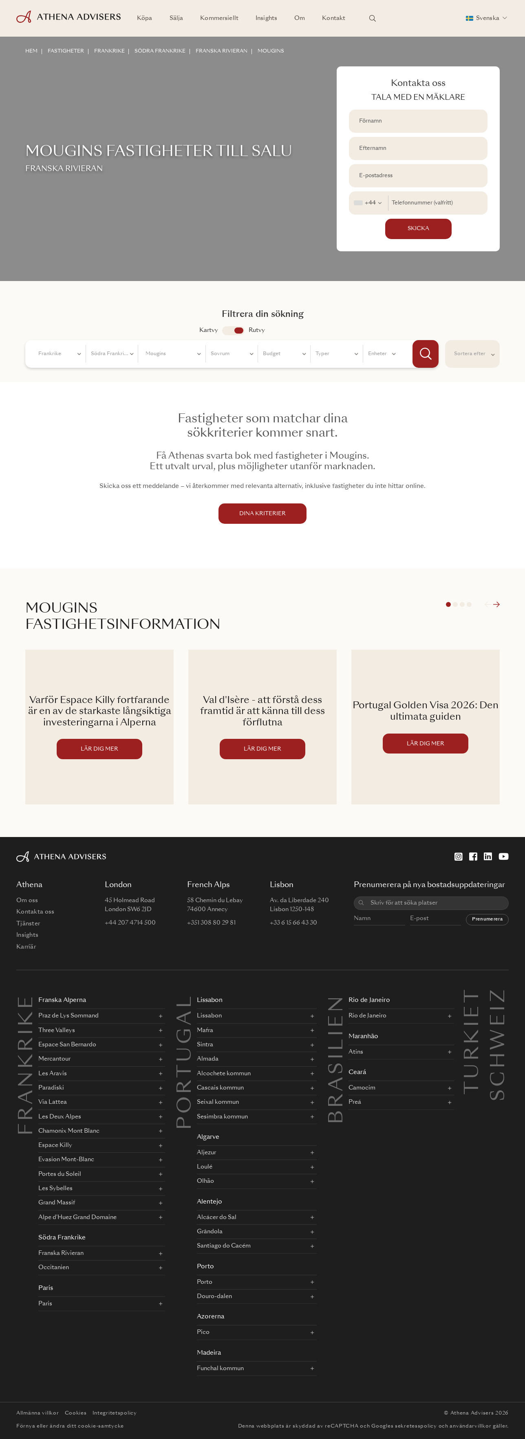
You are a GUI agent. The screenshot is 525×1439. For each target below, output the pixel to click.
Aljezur (206, 1153)
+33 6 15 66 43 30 (293, 923)
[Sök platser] (372, 18)
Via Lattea (52, 1102)
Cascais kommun (220, 1088)
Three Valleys (56, 1030)
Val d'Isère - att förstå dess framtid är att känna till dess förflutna (262, 711)
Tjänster (28, 924)
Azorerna (210, 1317)
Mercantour (54, 1059)
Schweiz (499, 996)
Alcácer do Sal (216, 1217)
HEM (31, 51)
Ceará (357, 1073)
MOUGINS (271, 51)
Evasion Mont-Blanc (66, 1159)
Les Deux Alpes (59, 1117)
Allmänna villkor (37, 1413)
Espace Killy (55, 1145)
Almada (207, 1059)
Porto (205, 1267)
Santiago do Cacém (224, 1246)
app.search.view (233, 330)
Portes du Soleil (59, 1174)
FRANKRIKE (109, 51)
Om (299, 18)
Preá (355, 1102)
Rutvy (257, 330)
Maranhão (363, 1037)
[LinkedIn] (488, 856)
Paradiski (51, 1088)
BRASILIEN (337, 1059)
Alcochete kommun (224, 1074)
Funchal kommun (220, 1368)
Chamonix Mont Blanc (68, 1131)
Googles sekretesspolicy (404, 1426)
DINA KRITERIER (262, 513)
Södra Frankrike (62, 1238)
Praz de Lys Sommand (68, 1016)
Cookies (76, 1413)
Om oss (27, 900)
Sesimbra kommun (222, 1117)
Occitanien (53, 1267)
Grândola (210, 1232)
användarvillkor (470, 1426)
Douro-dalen (214, 1296)
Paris (45, 1288)
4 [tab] (469, 604)
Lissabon (210, 1000)
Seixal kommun (218, 1102)
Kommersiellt (219, 18)
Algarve (208, 1137)
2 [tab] (455, 604)
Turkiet (473, 996)
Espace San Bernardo (67, 1045)
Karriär (26, 947)
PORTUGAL (185, 1062)
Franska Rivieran (61, 1253)
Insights (266, 18)
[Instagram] (458, 856)
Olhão (205, 1181)
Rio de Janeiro (369, 1000)
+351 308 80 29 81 (211, 923)
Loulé (204, 1167)
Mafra (205, 1030)
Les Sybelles (55, 1188)
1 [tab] (448, 604)
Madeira (209, 1353)
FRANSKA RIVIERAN (222, 51)
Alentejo (209, 1202)
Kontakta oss (35, 912)
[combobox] (368, 203)
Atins (356, 1052)
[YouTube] (504, 856)
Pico (203, 1332)
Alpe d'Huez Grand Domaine (77, 1217)
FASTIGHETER (66, 51)
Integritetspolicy (115, 1413)
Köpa (144, 18)
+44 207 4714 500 (130, 923)
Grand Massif (56, 1203)
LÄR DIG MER (99, 749)
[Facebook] (473, 856)
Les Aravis (52, 1074)
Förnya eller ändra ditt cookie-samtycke (70, 1426)
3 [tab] (462, 604)
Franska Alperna (62, 1000)
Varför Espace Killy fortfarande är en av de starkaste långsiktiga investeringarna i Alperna (99, 711)
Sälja (176, 18)
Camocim (362, 1088)
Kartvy (208, 330)
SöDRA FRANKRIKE (160, 51)
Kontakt (333, 18)
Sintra (205, 1045)
